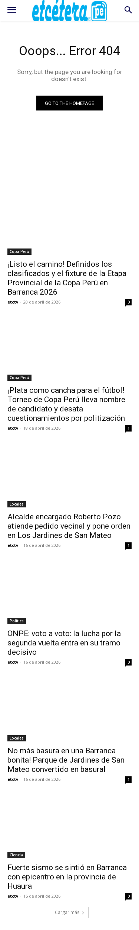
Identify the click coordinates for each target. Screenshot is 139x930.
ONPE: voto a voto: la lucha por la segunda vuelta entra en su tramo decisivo (64, 643)
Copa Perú (19, 251)
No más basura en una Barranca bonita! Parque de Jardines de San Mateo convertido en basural (66, 760)
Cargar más (70, 912)
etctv (12, 302)
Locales (17, 504)
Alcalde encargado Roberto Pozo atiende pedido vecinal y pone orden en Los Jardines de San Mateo (68, 526)
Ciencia (16, 854)
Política (17, 620)
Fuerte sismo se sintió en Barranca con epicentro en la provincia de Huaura (67, 877)
